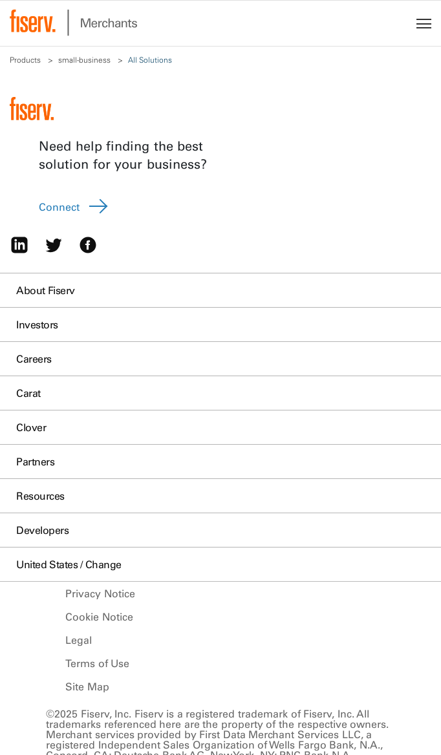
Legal (78, 640)
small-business (85, 60)
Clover (31, 427)
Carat (28, 393)
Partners (35, 461)
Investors (37, 324)
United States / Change (69, 564)
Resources (40, 495)
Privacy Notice (100, 593)
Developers (42, 530)
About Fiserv (45, 290)
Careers (34, 358)
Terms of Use (97, 663)
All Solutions (151, 60)
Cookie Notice (99, 616)
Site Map (87, 686)
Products (26, 60)
